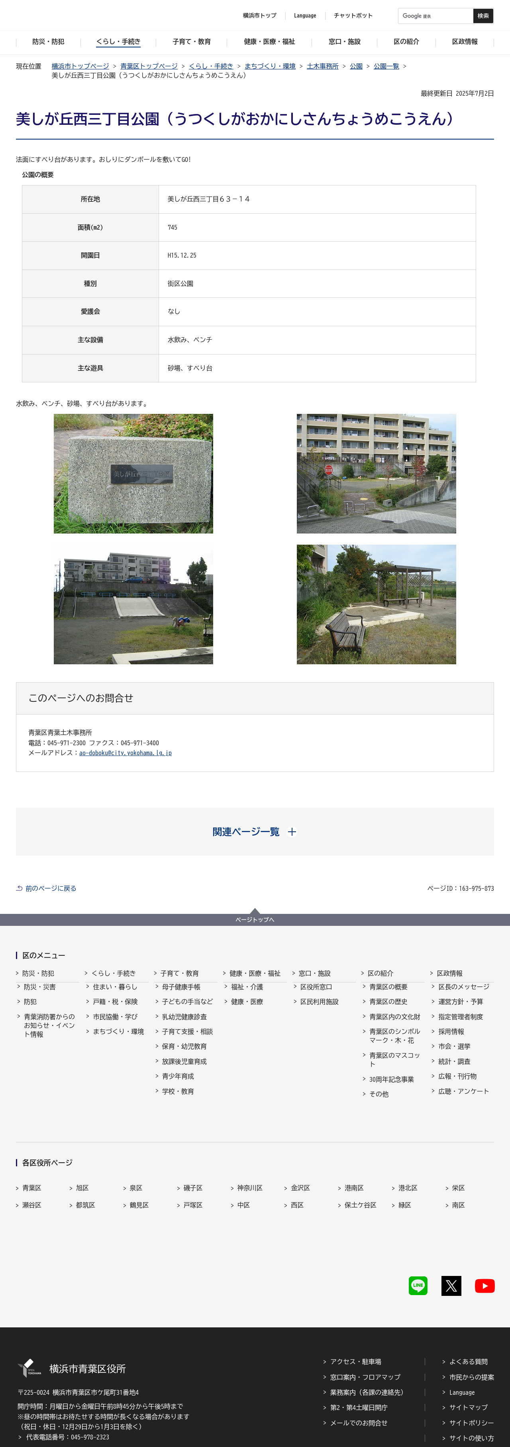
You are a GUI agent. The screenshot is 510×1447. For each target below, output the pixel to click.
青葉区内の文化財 (394, 1024)
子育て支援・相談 (187, 1039)
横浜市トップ (260, 15)
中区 (243, 1179)
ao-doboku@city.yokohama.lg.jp (125, 753)
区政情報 (449, 973)
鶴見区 (139, 1179)
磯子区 (193, 1162)
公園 (356, 66)
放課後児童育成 (184, 1068)
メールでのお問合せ (359, 1361)
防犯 (30, 1009)
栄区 (458, 1162)
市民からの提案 (471, 1315)
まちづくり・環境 (270, 66)
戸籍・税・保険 (115, 1009)
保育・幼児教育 (184, 1053)
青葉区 (31, 1162)
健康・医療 (247, 1009)
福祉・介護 (247, 994)
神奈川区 (250, 1162)
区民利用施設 (319, 1009)
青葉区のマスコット (394, 1067)
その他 (378, 1101)
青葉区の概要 (388, 994)
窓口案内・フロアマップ (365, 1315)
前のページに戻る (51, 888)
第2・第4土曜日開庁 (359, 1346)
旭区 (82, 1162)
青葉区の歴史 (388, 1009)
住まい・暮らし (115, 994)
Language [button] (305, 15)
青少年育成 (178, 1083)
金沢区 (300, 1162)
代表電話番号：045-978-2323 (67, 1375)
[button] (255, 831)
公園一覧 (386, 66)
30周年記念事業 (391, 1086)
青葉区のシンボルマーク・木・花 (394, 1043)
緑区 (404, 1179)
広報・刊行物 (457, 1083)
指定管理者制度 (460, 1024)
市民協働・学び (115, 1024)
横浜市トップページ (80, 66)
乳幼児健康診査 (184, 1024)
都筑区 (85, 1179)
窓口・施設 (315, 973)
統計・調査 (454, 1068)
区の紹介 (380, 973)
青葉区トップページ (149, 66)
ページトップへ (255, 920)
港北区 (408, 1162)
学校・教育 (178, 1098)
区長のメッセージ (463, 994)
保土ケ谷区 (361, 1179)
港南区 (354, 1162)
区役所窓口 (316, 994)
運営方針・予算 (460, 1009)
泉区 (136, 1162)
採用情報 (451, 1039)
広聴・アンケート (463, 1098)
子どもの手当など (187, 1009)
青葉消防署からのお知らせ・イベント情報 (49, 1033)
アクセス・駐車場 (355, 1300)
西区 (297, 1179)
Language (462, 1331)
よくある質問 (468, 1300)
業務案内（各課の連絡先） (368, 1331)
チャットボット (353, 15)
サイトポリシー (471, 1361)
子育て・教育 (180, 973)
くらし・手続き (211, 66)
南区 (458, 1179)
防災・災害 (40, 994)
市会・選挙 (454, 1053)
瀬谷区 (31, 1179)
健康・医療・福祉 (255, 973)
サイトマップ (468, 1346)
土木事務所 (323, 66)
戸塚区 (193, 1179)
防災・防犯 (38, 973)
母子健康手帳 (181, 994)
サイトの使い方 (471, 1377)
